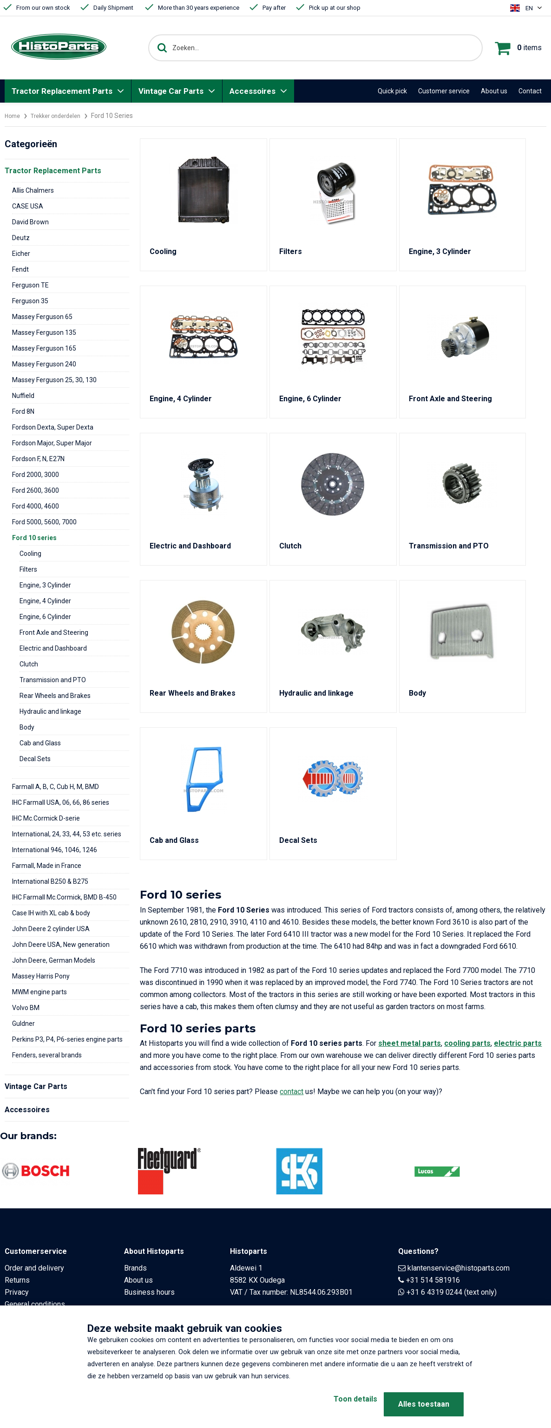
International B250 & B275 (50, 881)
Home (13, 115)
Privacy (17, 1292)
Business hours (149, 1292)
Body (27, 727)
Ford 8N (23, 411)
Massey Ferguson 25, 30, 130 (54, 380)
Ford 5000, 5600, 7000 (44, 522)
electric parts (518, 1043)
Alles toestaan (423, 1404)
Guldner (23, 1023)
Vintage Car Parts (170, 91)
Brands (135, 1268)
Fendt (20, 269)
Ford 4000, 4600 (35, 506)
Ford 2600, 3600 (35, 490)
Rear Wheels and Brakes (55, 695)
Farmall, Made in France (46, 865)
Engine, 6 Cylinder (45, 616)
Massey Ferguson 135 (44, 332)
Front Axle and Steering (54, 632)
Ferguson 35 (30, 301)
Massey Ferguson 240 (44, 364)
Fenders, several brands (47, 1055)
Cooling (30, 553)
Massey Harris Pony (41, 976)
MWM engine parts (39, 992)
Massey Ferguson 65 (42, 316)
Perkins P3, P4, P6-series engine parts (67, 1039)
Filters (28, 569)
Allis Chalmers (33, 190)
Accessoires (253, 91)
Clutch (29, 664)
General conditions (35, 1304)
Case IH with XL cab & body (51, 913)
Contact (530, 91)
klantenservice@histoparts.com (458, 1268)
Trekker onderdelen (61, 115)
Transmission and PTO (53, 680)
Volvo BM (25, 1007)
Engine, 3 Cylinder (45, 585)
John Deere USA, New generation (61, 944)
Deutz (21, 237)
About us (494, 91)
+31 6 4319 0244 (434, 1292)
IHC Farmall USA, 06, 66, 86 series (60, 802)
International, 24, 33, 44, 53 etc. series (66, 834)
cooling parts (467, 1043)
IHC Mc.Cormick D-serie (46, 818)
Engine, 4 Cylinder (45, 601)
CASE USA (27, 206)
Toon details (340, 1404)
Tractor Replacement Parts (62, 91)
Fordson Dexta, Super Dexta (52, 427)
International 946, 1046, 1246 (54, 850)
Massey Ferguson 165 (44, 348)
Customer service (444, 91)
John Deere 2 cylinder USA (51, 928)
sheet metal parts (409, 1043)
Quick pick (392, 91)
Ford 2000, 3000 (35, 474)
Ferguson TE (30, 285)
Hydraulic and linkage (50, 711)
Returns (17, 1280)
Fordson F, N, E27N (38, 459)
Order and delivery (34, 1268)
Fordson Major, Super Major (52, 443)
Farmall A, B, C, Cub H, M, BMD (55, 786)
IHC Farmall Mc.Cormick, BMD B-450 (64, 897)
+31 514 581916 (433, 1280)
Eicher (21, 253)
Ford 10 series (34, 537)
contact (291, 1091)
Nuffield (23, 395)
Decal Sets (35, 759)
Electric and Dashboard (53, 648)
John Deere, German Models (53, 960)
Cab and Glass (40, 743)
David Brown (30, 222)
